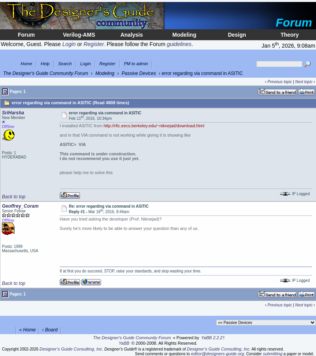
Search (65, 64)
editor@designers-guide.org (217, 353)
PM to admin (136, 64)
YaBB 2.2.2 (212, 337)
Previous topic (279, 82)
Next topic (303, 82)
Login (85, 64)
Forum (26, 35)
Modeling (184, 35)
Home (26, 64)
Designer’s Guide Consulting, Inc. (71, 349)
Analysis (132, 35)
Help (45, 64)
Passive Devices (139, 73)
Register (107, 64)
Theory (289, 35)
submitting (272, 353)
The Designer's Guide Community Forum (45, 73)
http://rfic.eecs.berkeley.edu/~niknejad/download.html (153, 125)
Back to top (13, 196)
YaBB (124, 343)
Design (237, 35)
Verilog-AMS (79, 35)
